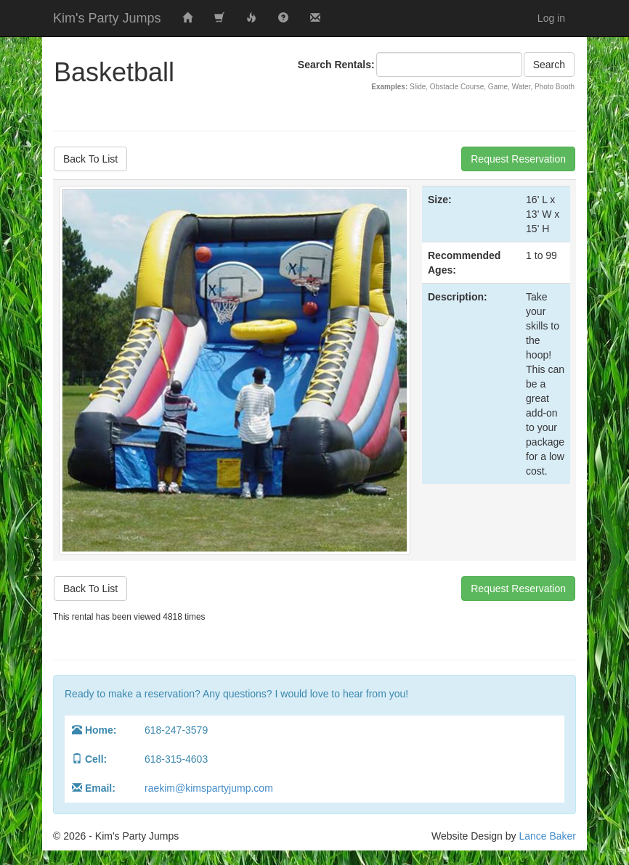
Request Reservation (518, 159)
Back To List (90, 159)
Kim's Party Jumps (107, 18)
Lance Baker (547, 836)
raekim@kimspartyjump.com (209, 788)
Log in (551, 18)
